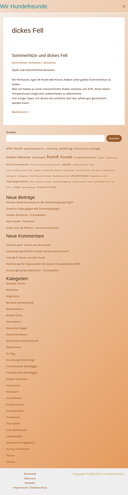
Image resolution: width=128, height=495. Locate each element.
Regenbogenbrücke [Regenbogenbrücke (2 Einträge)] (17, 181)
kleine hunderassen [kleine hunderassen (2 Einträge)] (17, 164)
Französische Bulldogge (21, 366)
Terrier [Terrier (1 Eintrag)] (89, 181)
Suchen (11, 132)
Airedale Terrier (16, 283)
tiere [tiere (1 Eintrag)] (113, 181)
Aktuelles (50, 62)
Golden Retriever (17, 378)
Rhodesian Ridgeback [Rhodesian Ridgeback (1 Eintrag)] (62, 181)
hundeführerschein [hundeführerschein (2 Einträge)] (85, 157)
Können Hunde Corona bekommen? (47, 251)
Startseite (30, 473)
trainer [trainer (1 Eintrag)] (9, 187)
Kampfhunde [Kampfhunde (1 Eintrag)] (111, 157)
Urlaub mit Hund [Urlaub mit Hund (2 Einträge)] (46, 187)
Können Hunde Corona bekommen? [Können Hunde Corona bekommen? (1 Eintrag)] (45, 164)
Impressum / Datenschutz (30, 487)
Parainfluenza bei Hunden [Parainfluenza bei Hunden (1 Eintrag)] (41, 176)
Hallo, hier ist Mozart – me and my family (33, 227)
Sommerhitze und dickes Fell (40, 55)
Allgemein (12, 296)
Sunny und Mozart (18, 448)
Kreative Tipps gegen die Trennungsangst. (33, 208)
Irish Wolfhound (16, 429)
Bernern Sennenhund (20, 302)
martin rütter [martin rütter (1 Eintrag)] (68, 170)
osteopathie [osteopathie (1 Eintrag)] (11, 176)
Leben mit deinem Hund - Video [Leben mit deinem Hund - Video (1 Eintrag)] (19, 170)
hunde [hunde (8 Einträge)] (66, 156)
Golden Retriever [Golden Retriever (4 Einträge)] (18, 157)
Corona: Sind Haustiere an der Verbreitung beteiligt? (40, 202)
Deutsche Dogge (16, 327)
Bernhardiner (14, 308)
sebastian (12, 251)
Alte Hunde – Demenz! (20, 221)
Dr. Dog (10, 353)
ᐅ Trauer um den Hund (35, 244)
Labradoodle (14, 436)
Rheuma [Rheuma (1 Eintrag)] (47, 181)
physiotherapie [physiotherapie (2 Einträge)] (79, 175)
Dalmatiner (13, 321)
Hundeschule (14, 410)
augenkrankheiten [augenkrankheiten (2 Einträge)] (34, 148)
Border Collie (14, 315)
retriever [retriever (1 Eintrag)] (39, 181)
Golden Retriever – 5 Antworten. (26, 214)
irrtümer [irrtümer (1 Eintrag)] (100, 157)
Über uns (30, 478)
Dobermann (13, 347)
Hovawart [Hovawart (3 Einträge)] (38, 157)
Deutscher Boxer (17, 334)
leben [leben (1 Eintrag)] (91, 164)
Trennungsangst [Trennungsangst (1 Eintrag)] (29, 187)
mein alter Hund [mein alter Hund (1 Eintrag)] (83, 170)
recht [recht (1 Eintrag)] (105, 176)
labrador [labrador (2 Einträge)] (66, 164)
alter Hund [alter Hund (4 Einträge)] (14, 148)
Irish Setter (13, 423)
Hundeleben (14, 397)
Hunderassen (15, 404)
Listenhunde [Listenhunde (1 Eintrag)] (47, 170)
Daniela (11, 263)
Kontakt (30, 483)
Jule (8, 257)
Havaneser (13, 385)
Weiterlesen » (21, 112)
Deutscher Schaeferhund (22, 340)
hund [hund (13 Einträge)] (53, 156)
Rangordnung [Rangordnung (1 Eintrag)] (96, 176)
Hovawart (12, 391)
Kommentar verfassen (26, 62)
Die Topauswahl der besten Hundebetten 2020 (50, 263)
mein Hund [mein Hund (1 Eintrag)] (95, 170)
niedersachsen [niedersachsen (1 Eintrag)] (108, 170)
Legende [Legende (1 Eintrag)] (37, 170)
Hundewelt (13, 417)
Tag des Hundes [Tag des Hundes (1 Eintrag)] (79, 181)
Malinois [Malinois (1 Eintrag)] (58, 170)
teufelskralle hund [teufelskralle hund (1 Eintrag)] (102, 181)
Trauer (10, 455)
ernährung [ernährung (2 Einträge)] (52, 148)
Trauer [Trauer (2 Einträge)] (16, 187)
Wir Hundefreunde (23, 6)
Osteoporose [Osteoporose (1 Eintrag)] (23, 176)
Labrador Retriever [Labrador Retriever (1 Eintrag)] (80, 164)
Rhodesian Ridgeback (20, 442)
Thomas (11, 244)
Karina (10, 270)
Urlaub (10, 461)
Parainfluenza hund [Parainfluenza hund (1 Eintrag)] (61, 176)
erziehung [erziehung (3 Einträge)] (65, 148)
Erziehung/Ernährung (20, 359)
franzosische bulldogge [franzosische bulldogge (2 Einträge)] (87, 148)
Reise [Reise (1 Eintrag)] (32, 181)
